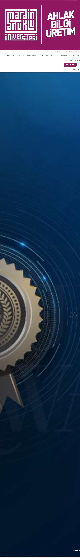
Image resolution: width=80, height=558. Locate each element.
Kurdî (70, 51)
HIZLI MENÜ (70, 65)
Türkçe (58, 51)
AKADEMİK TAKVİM (12, 56)
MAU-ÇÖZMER (75, 60)
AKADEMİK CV (64, 56)
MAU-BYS (75, 56)
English (64, 51)
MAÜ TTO (52, 56)
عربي (76, 51)
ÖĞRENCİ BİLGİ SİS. (29, 56)
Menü (76, 69)
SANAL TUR (43, 56)
